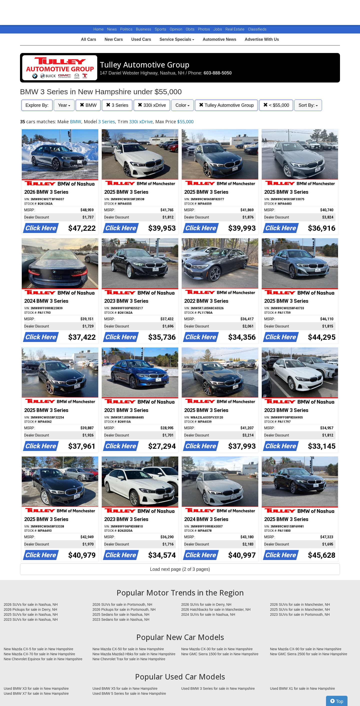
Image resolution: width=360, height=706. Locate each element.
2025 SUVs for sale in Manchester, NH (300, 610)
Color (183, 105)
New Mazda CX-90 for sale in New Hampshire (306, 649)
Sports (161, 29)
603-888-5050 (218, 73)
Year (64, 105)
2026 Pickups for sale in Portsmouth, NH (124, 610)
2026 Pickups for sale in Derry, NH (30, 610)
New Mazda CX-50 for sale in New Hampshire (128, 649)
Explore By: (37, 105)
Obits (191, 29)
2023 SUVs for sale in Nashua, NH (31, 620)
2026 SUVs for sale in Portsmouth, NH (122, 604)
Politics (126, 29)
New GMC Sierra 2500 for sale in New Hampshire (308, 654)
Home (99, 29)
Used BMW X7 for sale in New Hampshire (36, 694)
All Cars (88, 39)
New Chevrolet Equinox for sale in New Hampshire (43, 659)
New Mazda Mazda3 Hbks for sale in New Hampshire (133, 654)
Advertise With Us (262, 39)
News (112, 29)
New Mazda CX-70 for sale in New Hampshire (39, 654)
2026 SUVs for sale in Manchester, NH (300, 604)
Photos (204, 29)
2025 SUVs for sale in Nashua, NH (31, 614)
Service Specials (177, 39)
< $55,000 (276, 105)
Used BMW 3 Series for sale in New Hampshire (218, 688)
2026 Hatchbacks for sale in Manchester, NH (215, 610)
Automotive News (219, 39)
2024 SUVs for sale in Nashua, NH (208, 614)
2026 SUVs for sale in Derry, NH (206, 604)
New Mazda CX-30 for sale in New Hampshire (217, 649)
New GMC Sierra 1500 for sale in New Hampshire (219, 654)
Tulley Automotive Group (226, 105)
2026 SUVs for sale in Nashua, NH (31, 604)
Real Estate (236, 29)
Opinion (176, 29)
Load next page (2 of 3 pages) (180, 569)
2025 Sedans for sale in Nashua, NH (120, 614)
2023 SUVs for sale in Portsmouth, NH (300, 614)
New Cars (113, 39)
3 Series (117, 105)
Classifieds (257, 29)
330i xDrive (152, 105)
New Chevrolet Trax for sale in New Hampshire (128, 659)
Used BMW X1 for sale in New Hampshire (302, 688)
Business (144, 29)
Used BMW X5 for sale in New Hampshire (125, 688)
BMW (88, 105)
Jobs (218, 29)
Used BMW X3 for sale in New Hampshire (36, 688)
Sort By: (308, 105)
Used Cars (141, 39)
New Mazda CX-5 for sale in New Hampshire (38, 649)
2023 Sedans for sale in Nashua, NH (120, 620)
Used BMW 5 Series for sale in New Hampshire (129, 694)
